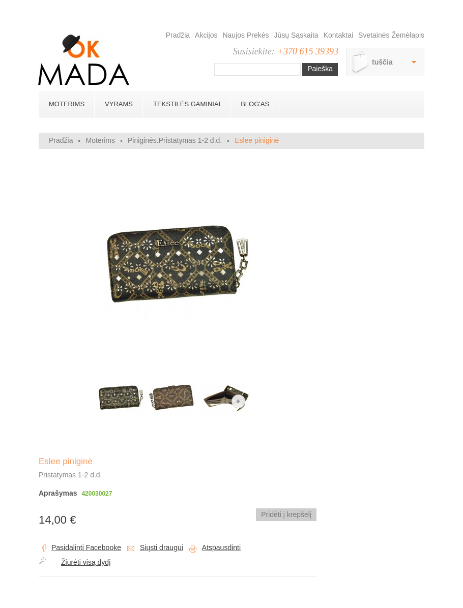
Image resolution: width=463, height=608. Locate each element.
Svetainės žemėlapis (391, 35)
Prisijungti (420, 10)
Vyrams (119, 104)
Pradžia (178, 35)
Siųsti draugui (161, 547)
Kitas (238, 401)
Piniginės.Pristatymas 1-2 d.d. (175, 140)
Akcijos (206, 35)
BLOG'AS (255, 104)
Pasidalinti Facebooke (86, 547)
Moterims (66, 104)
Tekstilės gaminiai (186, 104)
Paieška (320, 69)
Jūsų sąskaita (296, 35)
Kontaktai (338, 35)
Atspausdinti (221, 547)
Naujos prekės (245, 35)
